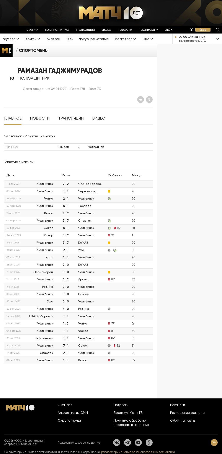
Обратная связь (182, 420)
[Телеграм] (127, 442)
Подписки (121, 405)
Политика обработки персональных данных (131, 423)
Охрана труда (69, 420)
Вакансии (177, 405)
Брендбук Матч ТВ (128, 413)
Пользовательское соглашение (79, 442)
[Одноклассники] (149, 99)
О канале (65, 405)
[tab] (12, 118)
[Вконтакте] (140, 99)
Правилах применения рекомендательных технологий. (137, 452)
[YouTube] (138, 442)
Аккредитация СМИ (73, 413)
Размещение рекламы (187, 413)
